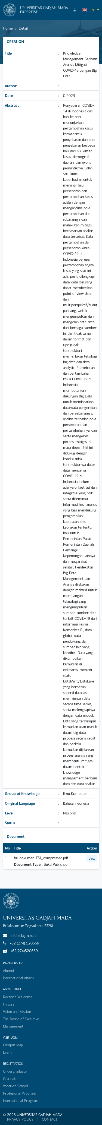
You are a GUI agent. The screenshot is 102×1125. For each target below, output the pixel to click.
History (8, 1004)
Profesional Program (19, 1093)
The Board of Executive (21, 1018)
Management (13, 1026)
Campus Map (13, 1044)
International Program (20, 1100)
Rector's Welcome (17, 996)
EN (88, 10)
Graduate (10, 1078)
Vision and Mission (17, 1011)
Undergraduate (15, 1071)
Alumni (8, 970)
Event (7, 1052)
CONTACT (49, 1119)
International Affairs (18, 977)
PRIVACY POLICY (20, 1119)
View (92, 858)
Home (8, 28)
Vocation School (15, 1085)
